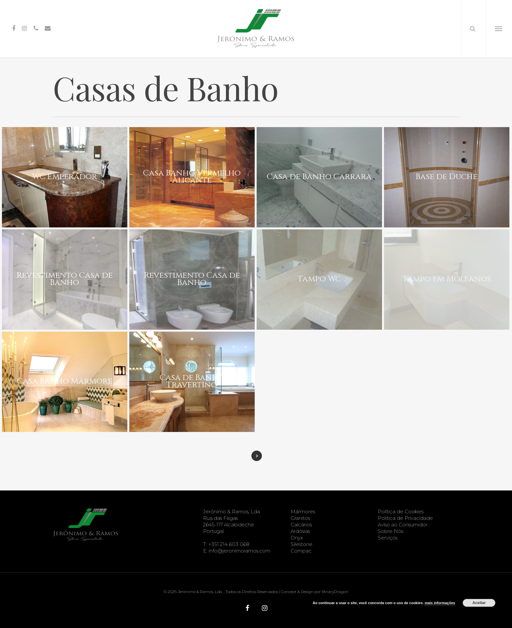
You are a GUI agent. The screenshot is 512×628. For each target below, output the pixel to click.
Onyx (297, 538)
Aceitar (479, 603)
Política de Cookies (401, 511)
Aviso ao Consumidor (402, 524)
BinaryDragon (335, 591)
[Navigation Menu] (499, 29)
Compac (301, 551)
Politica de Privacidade (405, 518)
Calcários (301, 524)
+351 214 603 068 (228, 544)
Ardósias (300, 531)
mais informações (439, 603)
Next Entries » (256, 456)
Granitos (300, 518)
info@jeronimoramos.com (239, 551)
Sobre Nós (390, 531)
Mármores (303, 511)
